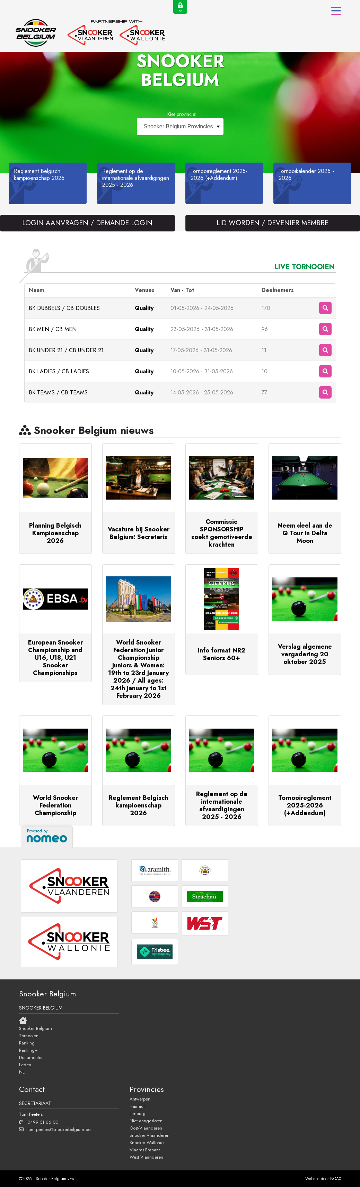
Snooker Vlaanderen (149, 1135)
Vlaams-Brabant (145, 1150)
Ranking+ (28, 1050)
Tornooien (28, 1035)
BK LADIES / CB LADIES (59, 371)
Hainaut (137, 1106)
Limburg (138, 1113)
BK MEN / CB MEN (53, 329)
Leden (25, 1064)
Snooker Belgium (35, 1028)
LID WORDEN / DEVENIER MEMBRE (272, 223)
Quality (144, 308)
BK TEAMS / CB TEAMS (58, 392)
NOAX (335, 1179)
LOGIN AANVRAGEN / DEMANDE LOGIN (87, 223)
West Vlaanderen (146, 1157)
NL (22, 1072)
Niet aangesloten (146, 1120)
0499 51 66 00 (38, 1122)
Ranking (27, 1043)
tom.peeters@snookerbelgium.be (54, 1129)
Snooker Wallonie (147, 1142)
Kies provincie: (181, 114)
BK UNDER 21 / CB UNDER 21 (66, 350)
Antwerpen (140, 1099)
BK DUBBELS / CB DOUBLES (64, 308)
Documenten (31, 1057)
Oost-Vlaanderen (146, 1128)
